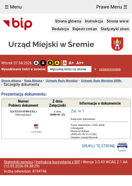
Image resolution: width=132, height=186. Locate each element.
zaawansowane (110, 69)
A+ (71, 62)
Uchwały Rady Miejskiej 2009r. (101, 80)
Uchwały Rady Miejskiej (62, 80)
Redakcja (60, 29)
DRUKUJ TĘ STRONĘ (105, 146)
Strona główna (68, 21)
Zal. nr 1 (77, 111)
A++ (80, 62)
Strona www (118, 21)
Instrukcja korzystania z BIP (58, 162)
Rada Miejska (33, 80)
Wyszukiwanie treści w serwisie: (23, 69)
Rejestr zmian (84, 29)
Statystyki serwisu (18, 162)
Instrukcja (94, 21)
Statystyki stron (115, 29)
